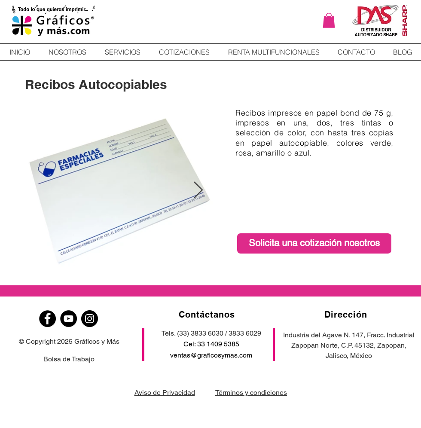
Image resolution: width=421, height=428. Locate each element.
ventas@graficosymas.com (211, 355)
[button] (329, 20)
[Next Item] (198, 190)
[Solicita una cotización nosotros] (314, 243)
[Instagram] (89, 318)
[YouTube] (68, 318)
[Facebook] (47, 318)
